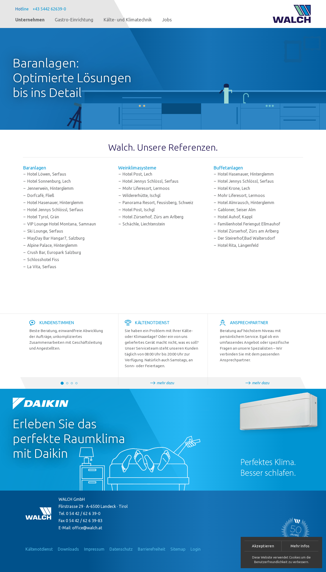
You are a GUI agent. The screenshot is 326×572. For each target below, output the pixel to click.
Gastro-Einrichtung (74, 19)
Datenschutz (121, 549)
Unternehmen (30, 19)
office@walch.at (87, 527)
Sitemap (177, 549)
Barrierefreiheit (151, 549)
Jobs (167, 19)
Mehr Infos (300, 546)
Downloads (68, 549)
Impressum (94, 549)
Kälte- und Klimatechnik (127, 19)
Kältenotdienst (39, 549)
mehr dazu (165, 383)
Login (196, 549)
